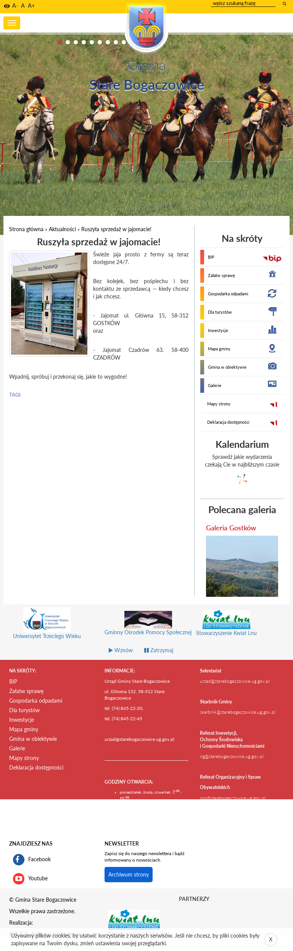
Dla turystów (220, 311)
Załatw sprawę (221, 275)
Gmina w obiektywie (227, 367)
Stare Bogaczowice (146, 84)
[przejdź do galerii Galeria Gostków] (242, 566)
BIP (211, 256)
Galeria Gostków (231, 527)
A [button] (23, 5)
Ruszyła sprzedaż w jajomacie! (116, 229)
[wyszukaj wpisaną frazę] (285, 3)
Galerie (214, 385)
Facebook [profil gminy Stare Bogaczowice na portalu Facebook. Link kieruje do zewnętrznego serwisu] (32, 859)
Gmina (146, 65)
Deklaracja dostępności (228, 422)
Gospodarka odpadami (228, 293)
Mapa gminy (219, 348)
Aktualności (62, 229)
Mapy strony (218, 403)
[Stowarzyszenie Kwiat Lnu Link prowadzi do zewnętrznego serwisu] (134, 919)
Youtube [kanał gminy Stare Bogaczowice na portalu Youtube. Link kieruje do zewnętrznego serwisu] (30, 879)
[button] (6, 6)
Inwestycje (218, 330)
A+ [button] (31, 5)
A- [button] (15, 5)
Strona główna (26, 229)
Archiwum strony (128, 874)
